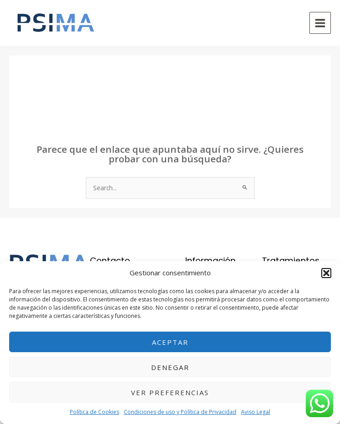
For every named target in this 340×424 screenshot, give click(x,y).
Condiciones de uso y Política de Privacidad (180, 412)
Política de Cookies (94, 412)
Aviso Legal (255, 412)
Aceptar (170, 342)
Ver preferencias (170, 392)
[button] (326, 273)
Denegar (170, 367)
